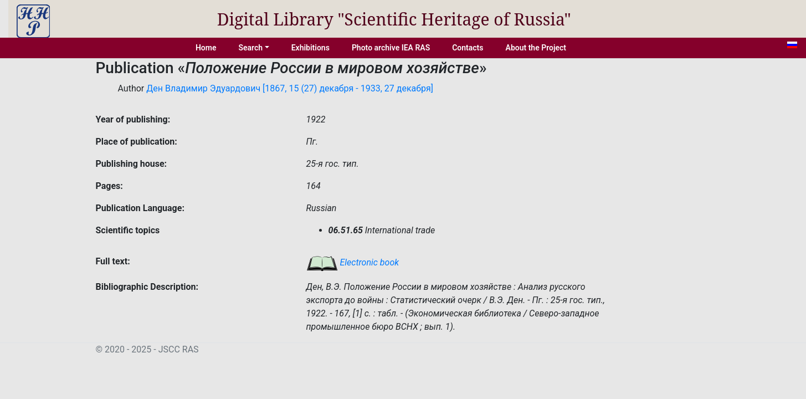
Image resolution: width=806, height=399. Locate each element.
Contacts (467, 47)
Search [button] (250, 47)
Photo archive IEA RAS (391, 47)
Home (206, 47)
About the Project (536, 47)
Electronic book (352, 262)
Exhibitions (310, 47)
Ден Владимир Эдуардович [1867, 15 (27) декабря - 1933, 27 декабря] (289, 88)
